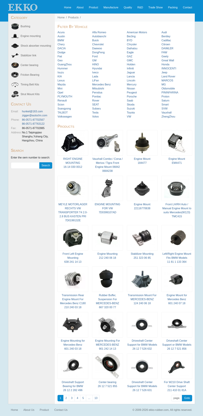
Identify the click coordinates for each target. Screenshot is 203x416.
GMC (130, 60)
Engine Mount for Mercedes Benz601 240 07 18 (177, 299)
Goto (187, 398)
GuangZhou (65, 64)
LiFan (95, 80)
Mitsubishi (98, 88)
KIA (60, 76)
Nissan (131, 88)
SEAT (95, 104)
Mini (60, 88)
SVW (165, 108)
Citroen (166, 44)
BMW (61, 40)
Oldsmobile (168, 88)
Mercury (132, 84)
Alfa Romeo (99, 32)
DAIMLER (167, 48)
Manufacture (111, 7)
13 (95, 398)
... (89, 398)
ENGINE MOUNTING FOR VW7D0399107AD (107, 208)
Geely (165, 56)
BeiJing (131, 36)
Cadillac (166, 40)
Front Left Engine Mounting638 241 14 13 (73, 257)
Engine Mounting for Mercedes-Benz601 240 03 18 (73, 344)
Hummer (63, 68)
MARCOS (167, 80)
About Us (28, 409)
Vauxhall (167, 112)
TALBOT (63, 112)
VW (129, 116)
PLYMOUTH (65, 96)
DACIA (62, 48)
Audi (164, 32)
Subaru (96, 108)
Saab (130, 100)
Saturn (165, 100)
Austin (61, 36)
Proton (165, 96)
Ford (95, 56)
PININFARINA (170, 92)
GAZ (129, 56)
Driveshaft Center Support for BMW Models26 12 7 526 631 (142, 386)
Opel (60, 92)
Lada (95, 76)
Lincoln (131, 80)
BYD (129, 40)
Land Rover (168, 76)
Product (93, 7)
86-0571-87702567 (33, 119)
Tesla (95, 112)
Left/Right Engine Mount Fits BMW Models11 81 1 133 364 (177, 257)
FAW (164, 52)
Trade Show (155, 7)
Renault (62, 100)
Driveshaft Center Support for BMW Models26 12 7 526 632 (142, 344)
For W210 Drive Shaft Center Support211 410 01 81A (177, 386)
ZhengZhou (168, 116)
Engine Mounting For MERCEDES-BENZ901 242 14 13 (107, 344)
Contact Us (61, 409)
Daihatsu (132, 48)
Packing (173, 7)
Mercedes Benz (101, 84)
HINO (95, 64)
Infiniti (130, 68)
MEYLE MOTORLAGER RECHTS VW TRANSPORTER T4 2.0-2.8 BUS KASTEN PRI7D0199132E (72, 212)
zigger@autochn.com (34, 115)
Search (45, 165)
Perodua (97, 92)
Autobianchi (99, 36)
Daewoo (97, 48)
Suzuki (131, 108)
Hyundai (97, 68)
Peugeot (132, 92)
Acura (61, 32)
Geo (60, 60)
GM (94, 60)
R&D (140, 7)
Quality (128, 7)
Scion (61, 104)
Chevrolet (98, 44)
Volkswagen (65, 116)
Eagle (130, 52)
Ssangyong (64, 108)
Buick (95, 40)
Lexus (61, 80)
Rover (95, 100)
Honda (165, 64)
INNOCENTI (169, 68)
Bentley (166, 36)
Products (73, 17)
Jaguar (131, 72)
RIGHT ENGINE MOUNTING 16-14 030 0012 (72, 162)
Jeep (164, 72)
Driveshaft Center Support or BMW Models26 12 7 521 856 (176, 344)
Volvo (95, 116)
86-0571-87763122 (33, 123)
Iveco (95, 72)
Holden (131, 64)
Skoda (130, 104)
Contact (187, 7)
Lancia (131, 76)
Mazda (62, 84)
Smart (165, 104)
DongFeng (98, 52)
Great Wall (168, 60)
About (80, 7)
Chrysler (132, 44)
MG (164, 84)
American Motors (137, 32)
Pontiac (96, 96)
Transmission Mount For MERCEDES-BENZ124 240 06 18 (142, 299)
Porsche (132, 96)
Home (67, 7)
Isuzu (61, 72)
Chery (61, 44)
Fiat (60, 56)
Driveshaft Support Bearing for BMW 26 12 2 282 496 (73, 386)
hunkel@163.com (32, 111)
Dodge (61, 52)
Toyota (131, 112)
